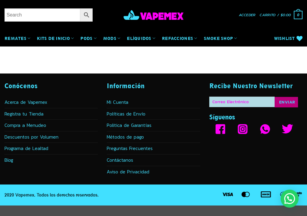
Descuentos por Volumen (31, 136)
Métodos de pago (125, 136)
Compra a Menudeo (25, 125)
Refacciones (179, 38)
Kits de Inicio (55, 38)
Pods (88, 38)
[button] (247, 15)
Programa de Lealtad (26, 148)
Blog (8, 160)
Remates (17, 38)
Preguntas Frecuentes (130, 148)
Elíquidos (141, 38)
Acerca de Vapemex (25, 102)
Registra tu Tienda (23, 113)
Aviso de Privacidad (128, 171)
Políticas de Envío (126, 113)
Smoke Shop (220, 38)
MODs (112, 38)
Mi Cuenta (117, 102)
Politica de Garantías (129, 125)
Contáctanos (120, 160)
